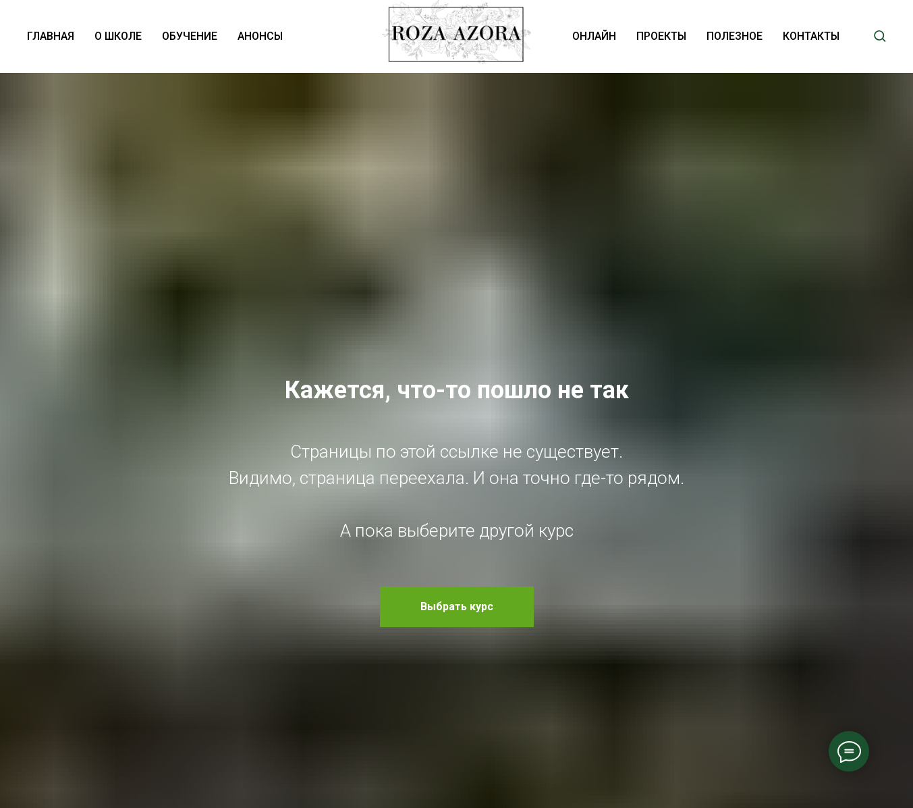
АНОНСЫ (260, 36)
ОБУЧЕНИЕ (189, 36)
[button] (879, 35)
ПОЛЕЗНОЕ (735, 36)
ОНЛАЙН (594, 36)
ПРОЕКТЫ (661, 36)
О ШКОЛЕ (118, 36)
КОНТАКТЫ (811, 36)
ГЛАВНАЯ (50, 36)
